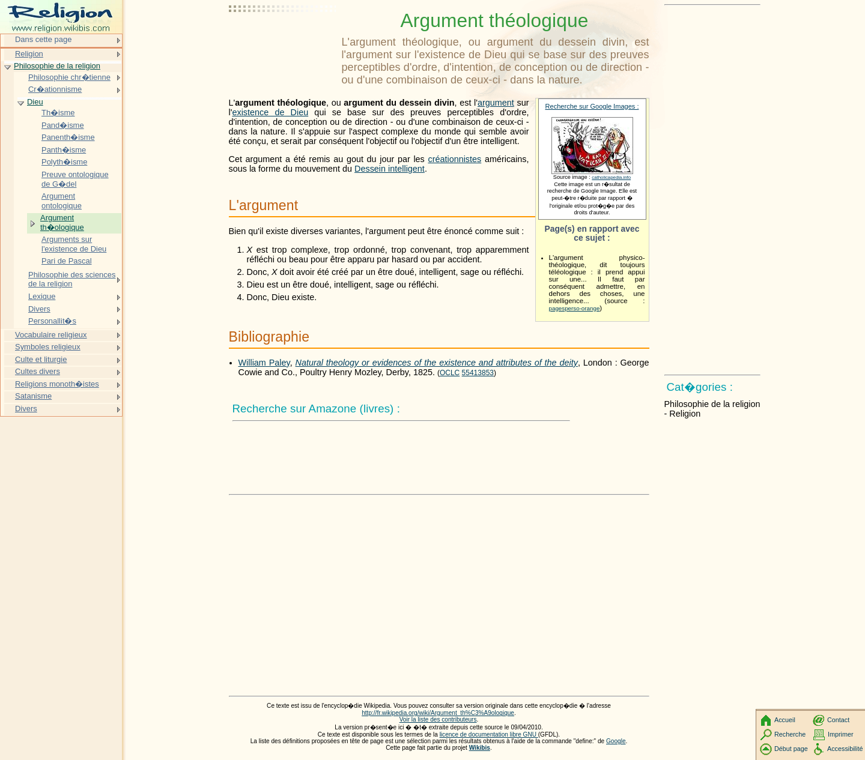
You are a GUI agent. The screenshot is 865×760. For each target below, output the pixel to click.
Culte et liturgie (41, 359)
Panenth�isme (68, 137)
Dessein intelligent (389, 168)
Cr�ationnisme (55, 89)
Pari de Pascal (66, 260)
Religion (29, 53)
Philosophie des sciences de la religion (71, 279)
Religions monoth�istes (57, 383)
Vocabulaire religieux (51, 334)
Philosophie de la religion (57, 65)
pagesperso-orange (574, 308)
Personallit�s (52, 320)
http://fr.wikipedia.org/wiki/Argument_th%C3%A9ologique (438, 713)
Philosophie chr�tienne (69, 77)
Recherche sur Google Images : (592, 106)
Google (616, 741)
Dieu (35, 101)
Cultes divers (37, 371)
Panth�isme (63, 149)
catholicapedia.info (611, 177)
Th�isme (57, 112)
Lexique (41, 296)
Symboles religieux (47, 346)
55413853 (478, 373)
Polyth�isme (64, 161)
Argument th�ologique (62, 222)
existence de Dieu (270, 112)
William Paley (264, 362)
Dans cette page (43, 39)
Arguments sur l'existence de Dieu (73, 244)
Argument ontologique (61, 201)
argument (496, 102)
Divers (39, 308)
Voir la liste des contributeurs (438, 719)
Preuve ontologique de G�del (75, 179)
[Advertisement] (283, 39)
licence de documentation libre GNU (489, 734)
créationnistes (454, 159)
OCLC (450, 373)
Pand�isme (62, 125)
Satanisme (33, 395)
